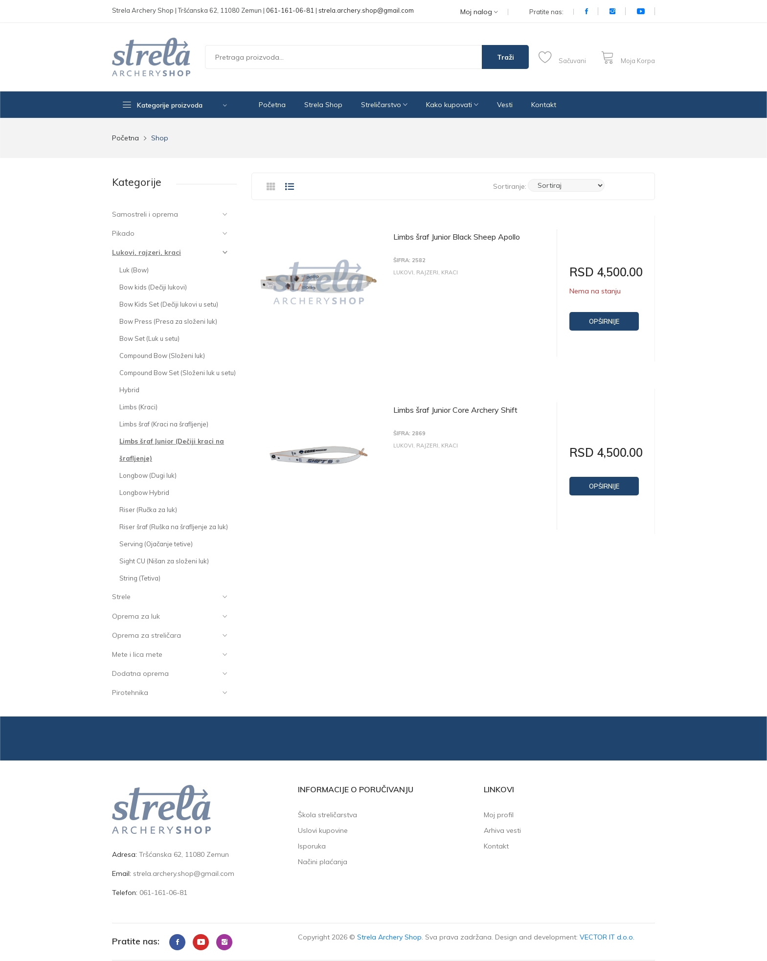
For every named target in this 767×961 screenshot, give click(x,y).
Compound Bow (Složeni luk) (162, 355)
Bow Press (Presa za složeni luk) (168, 321)
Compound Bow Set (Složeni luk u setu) (177, 373)
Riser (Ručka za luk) (148, 510)
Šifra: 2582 (409, 260)
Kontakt (543, 104)
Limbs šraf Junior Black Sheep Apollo (456, 237)
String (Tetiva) (139, 578)
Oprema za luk (136, 616)
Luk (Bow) (134, 270)
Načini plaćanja (322, 861)
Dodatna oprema (140, 673)
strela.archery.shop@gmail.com (366, 10)
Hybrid (129, 390)
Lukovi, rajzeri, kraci (146, 252)
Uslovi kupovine (323, 830)
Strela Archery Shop (389, 937)
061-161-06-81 (290, 10)
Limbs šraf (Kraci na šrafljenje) (163, 424)
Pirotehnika (130, 692)
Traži (505, 57)
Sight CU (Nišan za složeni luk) (164, 561)
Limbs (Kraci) (138, 407)
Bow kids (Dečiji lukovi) (153, 287)
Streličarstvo (384, 104)
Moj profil (499, 814)
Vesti (505, 104)
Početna (272, 104)
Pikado (123, 233)
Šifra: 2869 (409, 431)
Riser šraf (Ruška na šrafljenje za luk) (173, 527)
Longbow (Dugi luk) (148, 475)
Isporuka (312, 846)
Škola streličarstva (327, 814)
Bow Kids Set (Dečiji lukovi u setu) (168, 304)
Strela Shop (323, 104)
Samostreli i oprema (145, 214)
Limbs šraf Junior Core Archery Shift (455, 408)
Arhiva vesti (502, 830)
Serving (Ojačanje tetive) (156, 544)
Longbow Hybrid (144, 492)
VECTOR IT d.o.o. (607, 937)
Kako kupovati (452, 104)
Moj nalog (479, 12)
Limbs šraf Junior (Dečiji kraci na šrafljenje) (171, 449)
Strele (121, 597)
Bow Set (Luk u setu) (149, 338)
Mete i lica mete (137, 654)
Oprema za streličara (146, 635)
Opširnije (604, 321)
